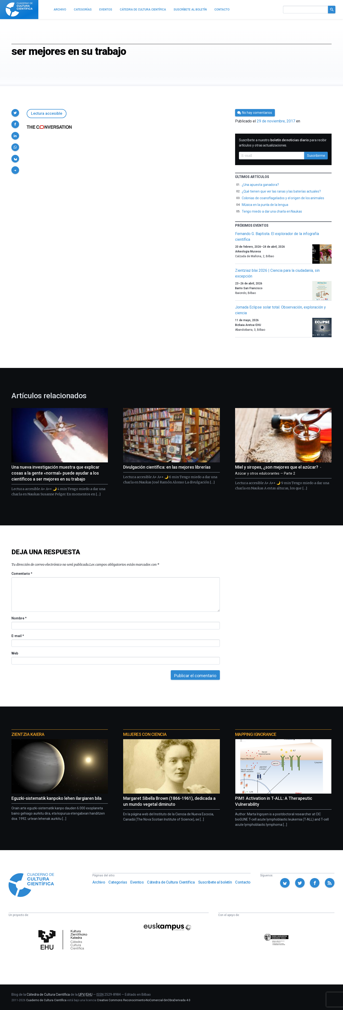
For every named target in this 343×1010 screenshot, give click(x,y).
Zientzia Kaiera (27, 734)
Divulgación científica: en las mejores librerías (167, 467)
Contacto (243, 882)
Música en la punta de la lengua (265, 205)
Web (14, 653)
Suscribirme (316, 155)
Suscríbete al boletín (215, 882)
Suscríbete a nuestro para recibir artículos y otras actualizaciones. (283, 142)
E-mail (17, 636)
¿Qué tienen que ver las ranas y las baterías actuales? (281, 191)
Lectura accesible (46, 113)
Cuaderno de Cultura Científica (46, 1000)
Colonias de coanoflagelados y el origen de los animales (283, 198)
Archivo (98, 882)
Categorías (117, 882)
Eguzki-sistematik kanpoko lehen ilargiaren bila (56, 798)
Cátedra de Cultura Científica (171, 882)
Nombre (18, 618)
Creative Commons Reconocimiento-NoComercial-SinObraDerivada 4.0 (143, 1000)
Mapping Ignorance (255, 734)
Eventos (137, 882)
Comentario (21, 574)
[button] (15, 113)
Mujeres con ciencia (144, 734)
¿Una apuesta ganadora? (260, 185)
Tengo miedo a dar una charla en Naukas (272, 211)
